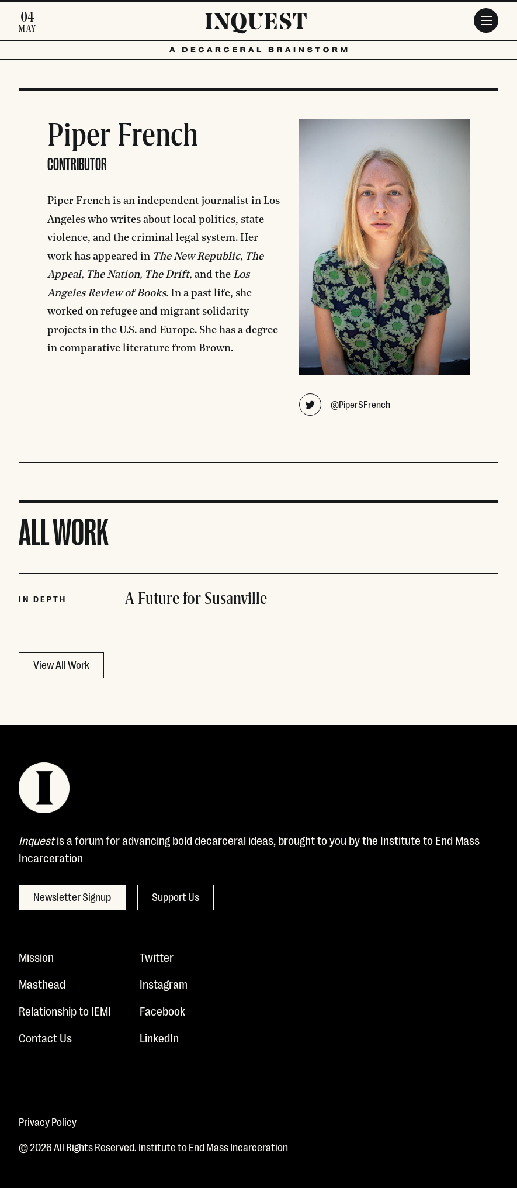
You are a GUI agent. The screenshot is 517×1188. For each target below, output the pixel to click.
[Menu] (486, 20)
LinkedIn (159, 1037)
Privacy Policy (48, 1121)
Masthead (42, 983)
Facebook (162, 1010)
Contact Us (45, 1037)
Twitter (157, 956)
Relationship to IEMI (65, 1010)
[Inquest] (256, 25)
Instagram (164, 983)
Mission (36, 956)
